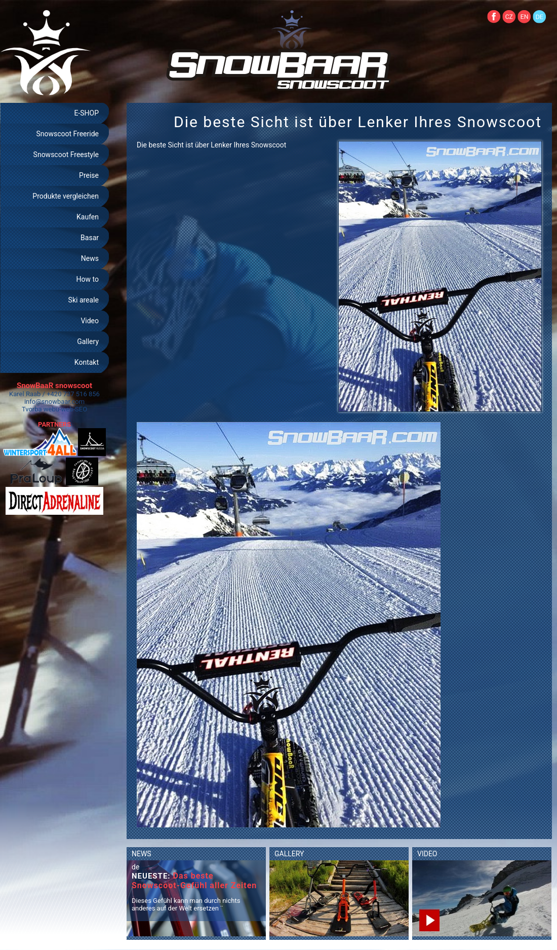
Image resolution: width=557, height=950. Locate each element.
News (90, 258)
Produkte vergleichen (65, 196)
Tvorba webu (40, 409)
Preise (89, 175)
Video (90, 321)
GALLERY (289, 854)
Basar (90, 238)
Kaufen (87, 217)
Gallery (88, 341)
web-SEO (74, 409)
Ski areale (83, 300)
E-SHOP (86, 113)
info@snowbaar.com (54, 401)
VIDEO (427, 854)
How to (87, 279)
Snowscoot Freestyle (66, 154)
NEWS (141, 854)
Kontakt (86, 362)
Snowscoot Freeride (67, 134)
